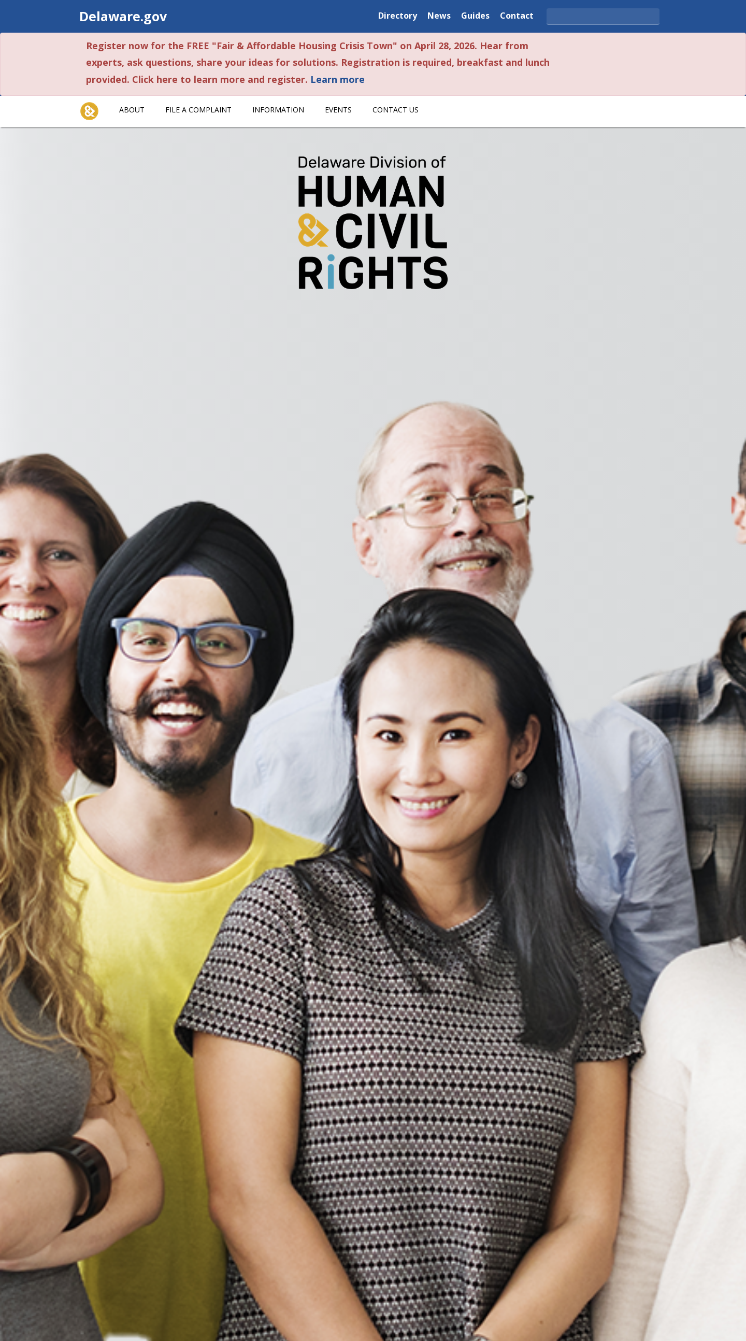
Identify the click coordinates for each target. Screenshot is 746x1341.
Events (338, 110)
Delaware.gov (123, 16)
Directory (397, 14)
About (132, 110)
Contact (517, 14)
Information (278, 110)
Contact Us (395, 110)
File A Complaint (198, 110)
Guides (475, 14)
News (439, 14)
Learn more (337, 79)
